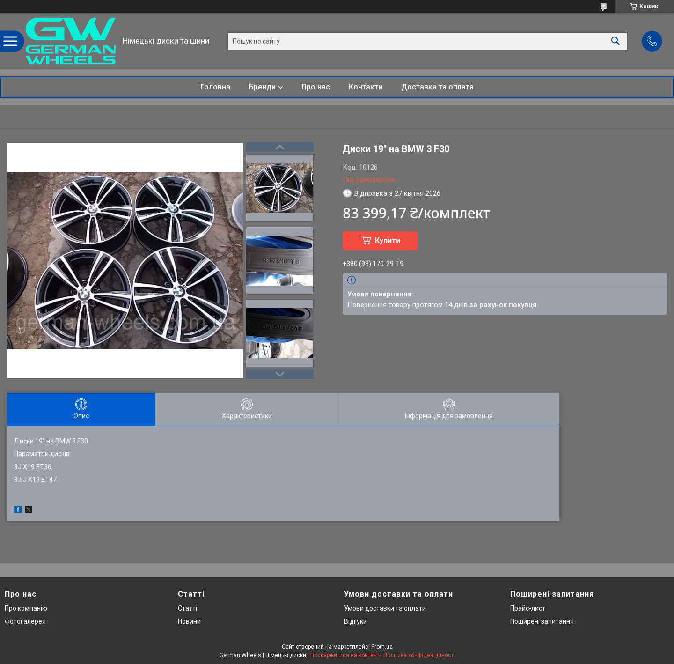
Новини (189, 621)
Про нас (315, 86)
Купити (387, 240)
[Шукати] (615, 41)
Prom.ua (382, 646)
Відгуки (355, 621)
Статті (187, 608)
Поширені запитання (542, 621)
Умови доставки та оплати (385, 608)
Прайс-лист (527, 608)
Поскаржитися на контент (344, 655)
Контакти (365, 86)
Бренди (262, 86)
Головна (215, 86)
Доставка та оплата (437, 86)
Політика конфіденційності (419, 655)
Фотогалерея (25, 621)
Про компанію (26, 608)
